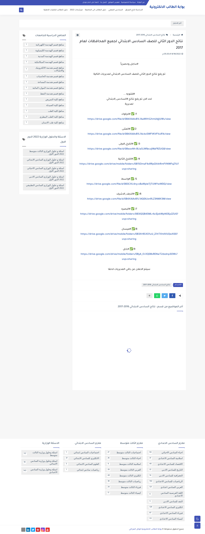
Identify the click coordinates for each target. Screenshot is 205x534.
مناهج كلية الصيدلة (44, 105)
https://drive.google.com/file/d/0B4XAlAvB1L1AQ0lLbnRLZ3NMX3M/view (129, 199)
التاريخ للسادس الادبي (166, 469)
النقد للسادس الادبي (166, 501)
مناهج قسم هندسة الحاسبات (44, 76)
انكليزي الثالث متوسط (124, 475)
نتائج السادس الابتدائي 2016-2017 (152, 35)
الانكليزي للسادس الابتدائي (82, 458)
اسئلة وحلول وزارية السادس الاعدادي (40, 470)
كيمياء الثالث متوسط (124, 493)
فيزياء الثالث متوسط (124, 487)
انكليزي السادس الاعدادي (166, 507)
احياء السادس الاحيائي (166, 452)
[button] (172, 295)
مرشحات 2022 (76, 10)
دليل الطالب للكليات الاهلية (56, 10)
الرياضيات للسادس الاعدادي (166, 481)
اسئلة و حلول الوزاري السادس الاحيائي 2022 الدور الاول (45, 169)
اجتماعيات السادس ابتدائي (82, 452)
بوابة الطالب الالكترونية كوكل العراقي (145, 529)
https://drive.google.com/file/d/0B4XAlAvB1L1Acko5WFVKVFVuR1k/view (129, 134)
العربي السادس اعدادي (166, 487)
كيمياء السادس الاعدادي (166, 518)
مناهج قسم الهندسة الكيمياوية (44, 50)
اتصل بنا (103, 2)
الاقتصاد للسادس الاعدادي (166, 464)
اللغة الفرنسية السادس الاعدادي (166, 494)
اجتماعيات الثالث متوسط (124, 452)
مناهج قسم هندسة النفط (44, 93)
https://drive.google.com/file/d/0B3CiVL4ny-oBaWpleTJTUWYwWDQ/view (129, 184)
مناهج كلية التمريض (44, 99)
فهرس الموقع (114, 2)
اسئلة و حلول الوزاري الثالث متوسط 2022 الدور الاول (46, 152)
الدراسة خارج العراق (134, 10)
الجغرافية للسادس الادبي (166, 475)
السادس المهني (115, 10)
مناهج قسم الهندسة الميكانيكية (44, 62)
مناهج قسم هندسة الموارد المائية (44, 88)
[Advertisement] (102, 415)
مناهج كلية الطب (44, 111)
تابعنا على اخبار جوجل (91, 2)
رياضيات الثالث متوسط (124, 481)
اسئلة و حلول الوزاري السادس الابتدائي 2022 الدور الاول (45, 161)
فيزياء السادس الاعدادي (166, 513)
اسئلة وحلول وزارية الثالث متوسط (40, 453)
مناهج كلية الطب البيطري (44, 116)
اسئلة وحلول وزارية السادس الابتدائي (40, 462)
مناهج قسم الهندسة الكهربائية (44, 44)
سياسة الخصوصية (128, 2)
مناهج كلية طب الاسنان (44, 122)
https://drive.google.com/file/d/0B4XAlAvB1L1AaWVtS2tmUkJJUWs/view (129, 119)
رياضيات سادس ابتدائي (82, 469)
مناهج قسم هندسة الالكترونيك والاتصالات (44, 69)
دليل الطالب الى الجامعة (95, 10)
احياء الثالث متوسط (124, 458)
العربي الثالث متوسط (124, 469)
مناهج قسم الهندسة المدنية (44, 56)
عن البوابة (141, 2)
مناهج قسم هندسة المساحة (44, 82)
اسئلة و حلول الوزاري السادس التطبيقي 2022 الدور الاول (45, 186)
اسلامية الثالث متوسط (124, 464)
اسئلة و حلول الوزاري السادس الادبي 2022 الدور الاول (46, 178)
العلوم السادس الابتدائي (82, 464)
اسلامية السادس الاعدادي (166, 458)
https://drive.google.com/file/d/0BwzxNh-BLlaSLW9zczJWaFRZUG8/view (129, 149)
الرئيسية (178, 35)
